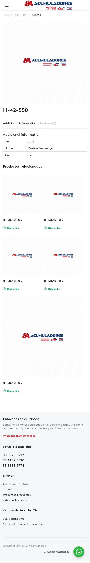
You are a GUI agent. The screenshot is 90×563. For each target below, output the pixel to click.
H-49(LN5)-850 (12, 219)
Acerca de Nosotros (15, 484)
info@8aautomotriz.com (19, 436)
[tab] (20, 123)
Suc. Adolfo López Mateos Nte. (23, 524)
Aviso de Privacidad (15, 500)
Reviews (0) (47, 123)
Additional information (20, 123)
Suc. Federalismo (14, 518)
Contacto (9, 489)
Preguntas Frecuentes (17, 495)
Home (6, 15)
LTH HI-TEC (20, 15)
